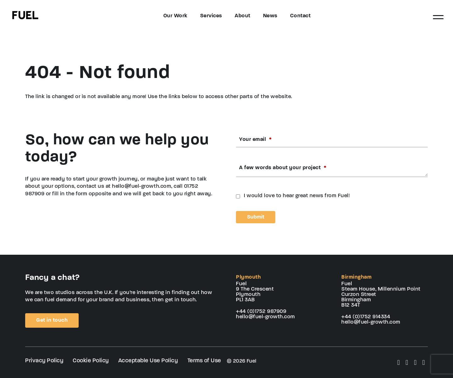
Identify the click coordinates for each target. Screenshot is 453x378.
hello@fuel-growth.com (265, 317)
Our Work (175, 16)
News (270, 16)
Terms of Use (204, 361)
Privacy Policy (44, 361)
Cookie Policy (91, 361)
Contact (300, 16)
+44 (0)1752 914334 (365, 317)
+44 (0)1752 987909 (261, 311)
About (242, 16)
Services (211, 16)
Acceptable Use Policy (148, 361)
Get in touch (52, 320)
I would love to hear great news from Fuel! (297, 195)
